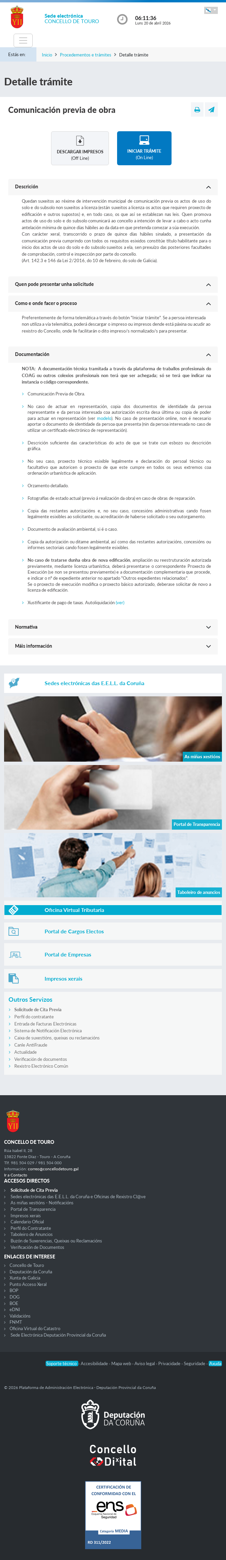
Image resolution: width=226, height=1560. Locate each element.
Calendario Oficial (27, 1221)
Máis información (33, 646)
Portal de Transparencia (33, 1209)
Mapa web (121, 1363)
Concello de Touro (27, 1265)
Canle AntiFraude (30, 1045)
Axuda (215, 1363)
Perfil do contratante (34, 1016)
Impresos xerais (26, 1215)
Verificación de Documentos (37, 1247)
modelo (104, 418)
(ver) (120, 602)
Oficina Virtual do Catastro (35, 1328)
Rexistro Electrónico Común (41, 1066)
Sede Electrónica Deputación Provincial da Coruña (58, 1335)
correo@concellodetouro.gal (53, 1168)
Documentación (32, 354)
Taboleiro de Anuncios (32, 1234)
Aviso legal (145, 1363)
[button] (211, 10)
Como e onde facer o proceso (46, 303)
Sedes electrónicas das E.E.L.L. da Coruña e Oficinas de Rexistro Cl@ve (78, 1196)
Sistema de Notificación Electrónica (48, 1030)
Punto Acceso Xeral (28, 1284)
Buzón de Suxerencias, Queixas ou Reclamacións (56, 1240)
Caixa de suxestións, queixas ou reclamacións (57, 1037)
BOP (14, 1290)
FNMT (16, 1322)
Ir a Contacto (15, 1174)
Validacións (20, 1316)
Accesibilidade (95, 1363)
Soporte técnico (62, 1363)
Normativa (26, 627)
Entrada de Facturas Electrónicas (45, 1024)
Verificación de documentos (40, 1059)
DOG (15, 1297)
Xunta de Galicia (25, 1278)
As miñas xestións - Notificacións (42, 1202)
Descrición (26, 186)
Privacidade (169, 1363)
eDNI (15, 1309)
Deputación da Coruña (31, 1271)
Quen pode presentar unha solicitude (54, 284)
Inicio (47, 54)
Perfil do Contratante (31, 1228)
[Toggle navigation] (23, 40)
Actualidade (25, 1052)
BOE (14, 1303)
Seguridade (195, 1363)
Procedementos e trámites (85, 54)
